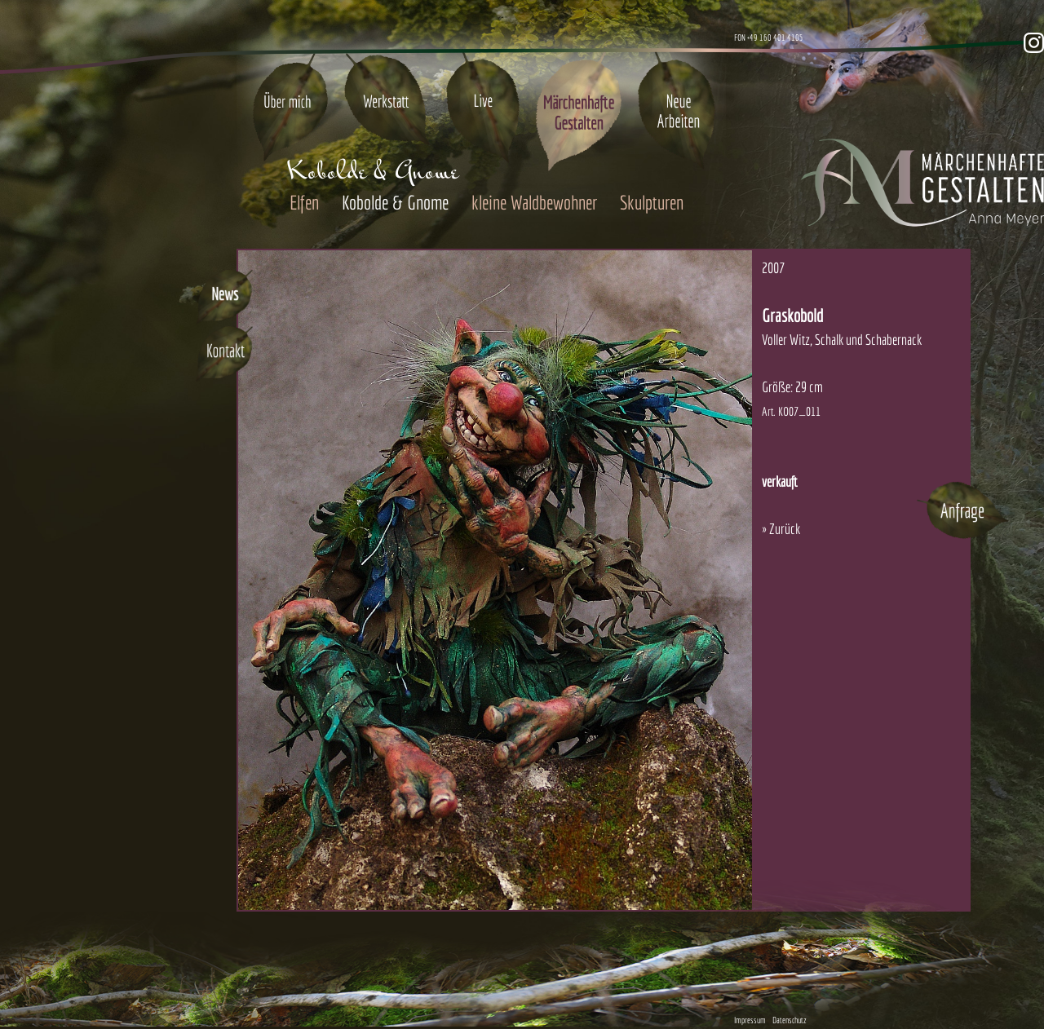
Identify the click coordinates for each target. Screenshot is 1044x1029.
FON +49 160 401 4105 (768, 37)
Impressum (750, 1020)
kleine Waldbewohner (534, 202)
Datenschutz (789, 1020)
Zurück (784, 528)
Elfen (304, 202)
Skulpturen (651, 202)
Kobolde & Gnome (395, 202)
